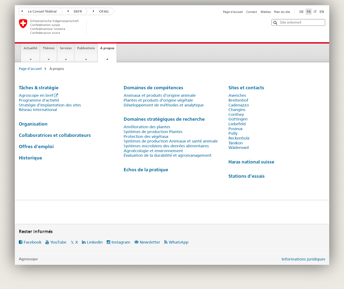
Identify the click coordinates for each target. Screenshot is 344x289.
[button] (276, 22)
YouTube (58, 242)
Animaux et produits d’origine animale (160, 95)
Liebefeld (237, 124)
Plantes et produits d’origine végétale (158, 100)
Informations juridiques (303, 259)
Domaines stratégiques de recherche (164, 119)
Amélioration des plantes (147, 126)
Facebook (32, 242)
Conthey (236, 114)
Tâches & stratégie (39, 87)
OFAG (101, 11)
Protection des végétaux (146, 136)
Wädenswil (238, 147)
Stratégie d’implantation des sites (50, 105)
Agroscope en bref (36, 95)
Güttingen (238, 119)
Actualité (30, 48)
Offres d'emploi (36, 146)
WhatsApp (178, 242)
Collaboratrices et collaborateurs (55, 135)
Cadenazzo (238, 105)
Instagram (121, 242)
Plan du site (282, 12)
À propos (108, 50)
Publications (86, 48)
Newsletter (150, 242)
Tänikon (235, 143)
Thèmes (49, 48)
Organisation (33, 124)
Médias (266, 12)
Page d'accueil (233, 12)
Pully (232, 133)
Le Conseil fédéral (39, 11)
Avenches (237, 95)
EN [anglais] (322, 11)
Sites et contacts (246, 87)
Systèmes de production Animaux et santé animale (171, 141)
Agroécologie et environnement (153, 150)
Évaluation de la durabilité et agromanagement (168, 155)
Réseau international (38, 109)
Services (66, 48)
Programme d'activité (39, 100)
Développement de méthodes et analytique (164, 105)
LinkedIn (95, 242)
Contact (251, 12)
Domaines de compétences (153, 87)
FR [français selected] (309, 11)
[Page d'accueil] (95, 26)
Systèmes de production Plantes (153, 131)
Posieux (235, 128)
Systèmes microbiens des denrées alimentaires (166, 146)
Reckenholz (239, 138)
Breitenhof (238, 100)
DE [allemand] (301, 11)
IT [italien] (315, 11)
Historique (30, 157)
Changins (236, 109)
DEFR (75, 11)
